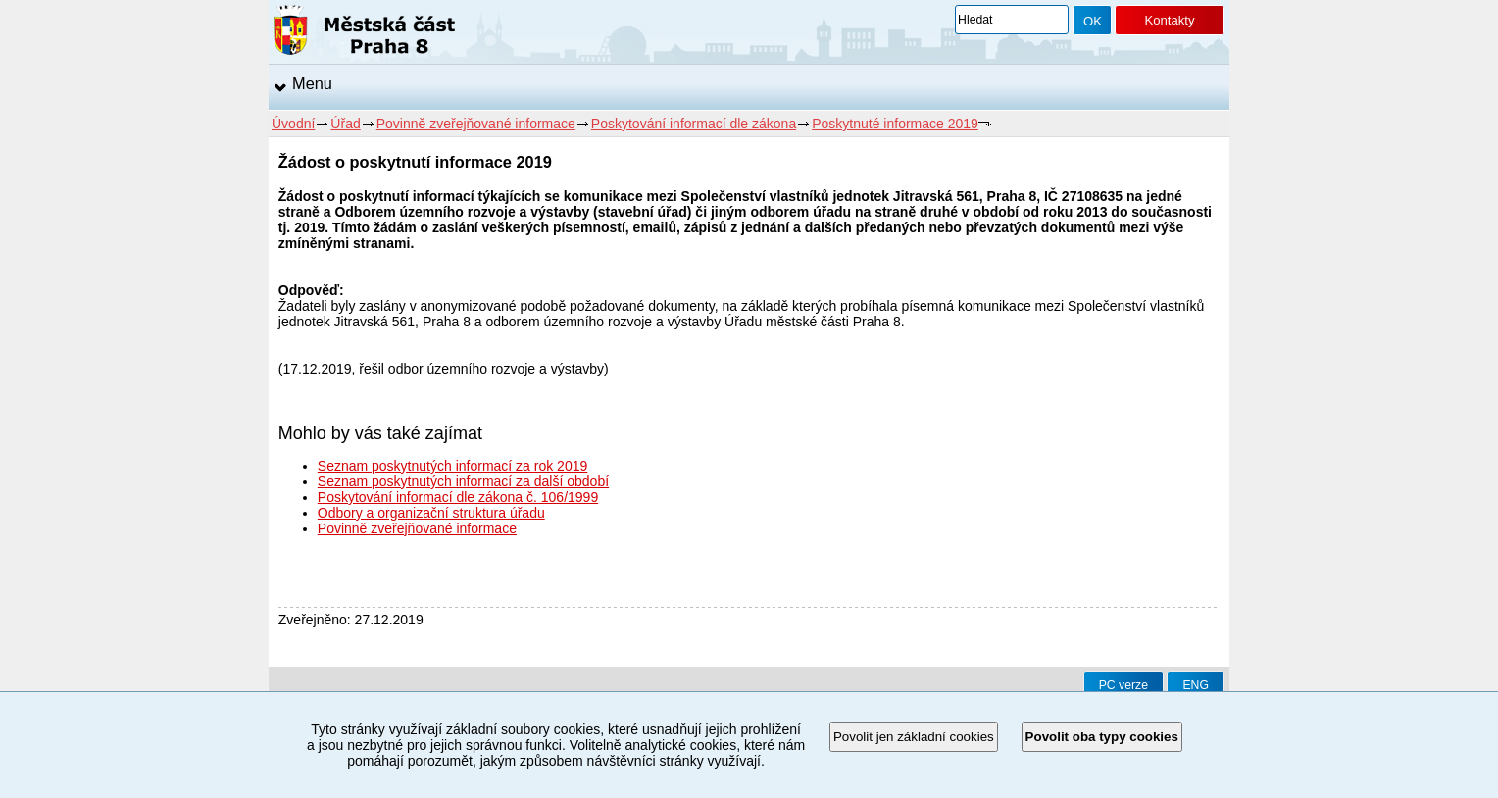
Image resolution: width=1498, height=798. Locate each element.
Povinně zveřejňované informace (475, 123)
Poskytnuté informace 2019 (895, 123)
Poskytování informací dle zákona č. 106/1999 (458, 497)
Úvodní (293, 123)
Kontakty (1169, 20)
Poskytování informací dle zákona (693, 123)
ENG (1195, 685)
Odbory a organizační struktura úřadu (431, 513)
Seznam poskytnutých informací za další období (463, 481)
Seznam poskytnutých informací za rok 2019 (452, 466)
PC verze (1123, 685)
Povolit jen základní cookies (913, 736)
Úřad (345, 123)
